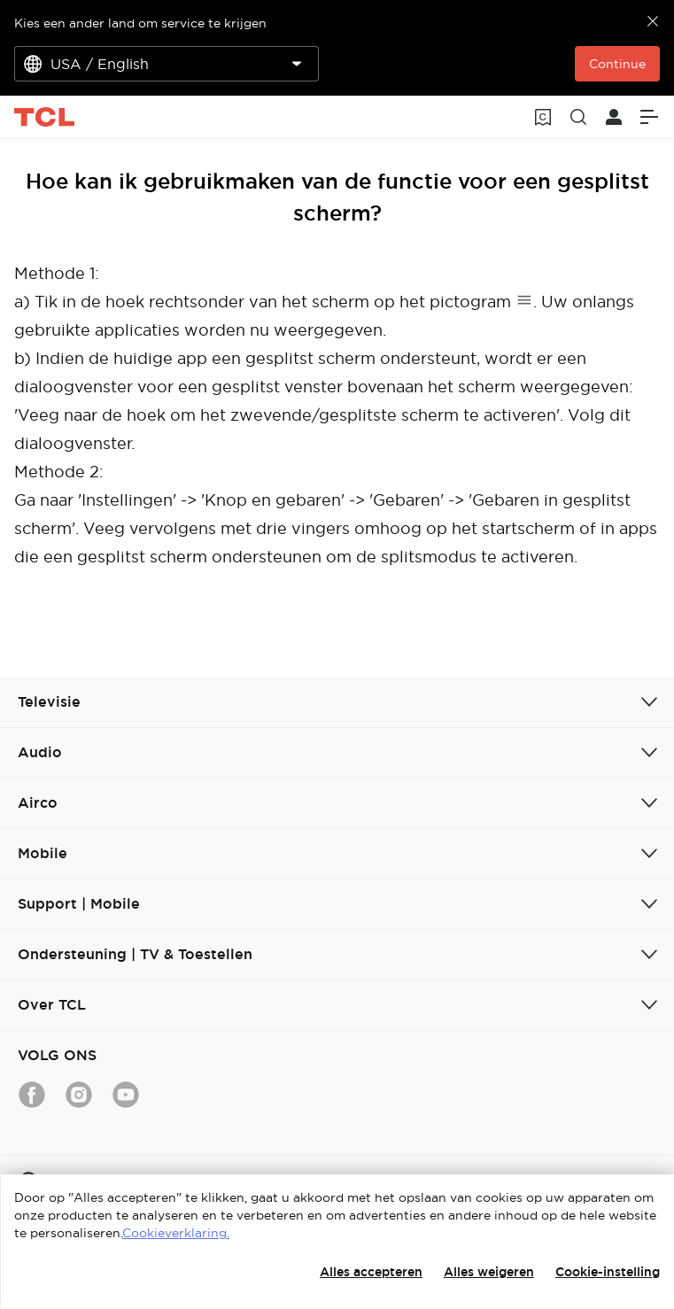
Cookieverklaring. (175, 1233)
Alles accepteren (371, 1272)
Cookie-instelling (607, 1272)
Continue (617, 64)
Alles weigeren (489, 1272)
